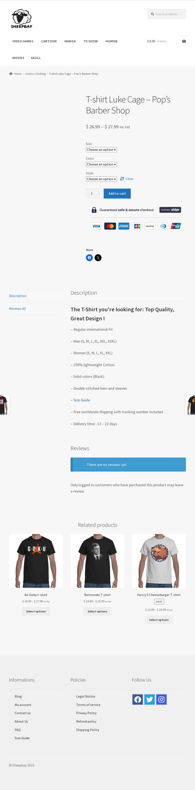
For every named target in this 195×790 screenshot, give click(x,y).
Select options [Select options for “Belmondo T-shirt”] (97, 611)
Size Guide (81, 399)
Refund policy (86, 721)
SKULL (36, 58)
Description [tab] (17, 296)
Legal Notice (85, 696)
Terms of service (88, 705)
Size (89, 143)
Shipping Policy (87, 730)
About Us (21, 721)
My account (23, 705)
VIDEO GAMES (22, 41)
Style (89, 173)
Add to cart (117, 193)
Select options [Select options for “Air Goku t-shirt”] (36, 611)
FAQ (18, 730)
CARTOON (49, 41)
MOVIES (18, 58)
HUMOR (112, 41)
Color (90, 158)
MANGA (70, 41)
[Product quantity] (93, 194)
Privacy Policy (86, 713)
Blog (18, 696)
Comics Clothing (35, 74)
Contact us (23, 713)
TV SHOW (91, 41)
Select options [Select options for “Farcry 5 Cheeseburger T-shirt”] (159, 620)
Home (18, 74)
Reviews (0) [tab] (17, 308)
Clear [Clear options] (130, 178)
